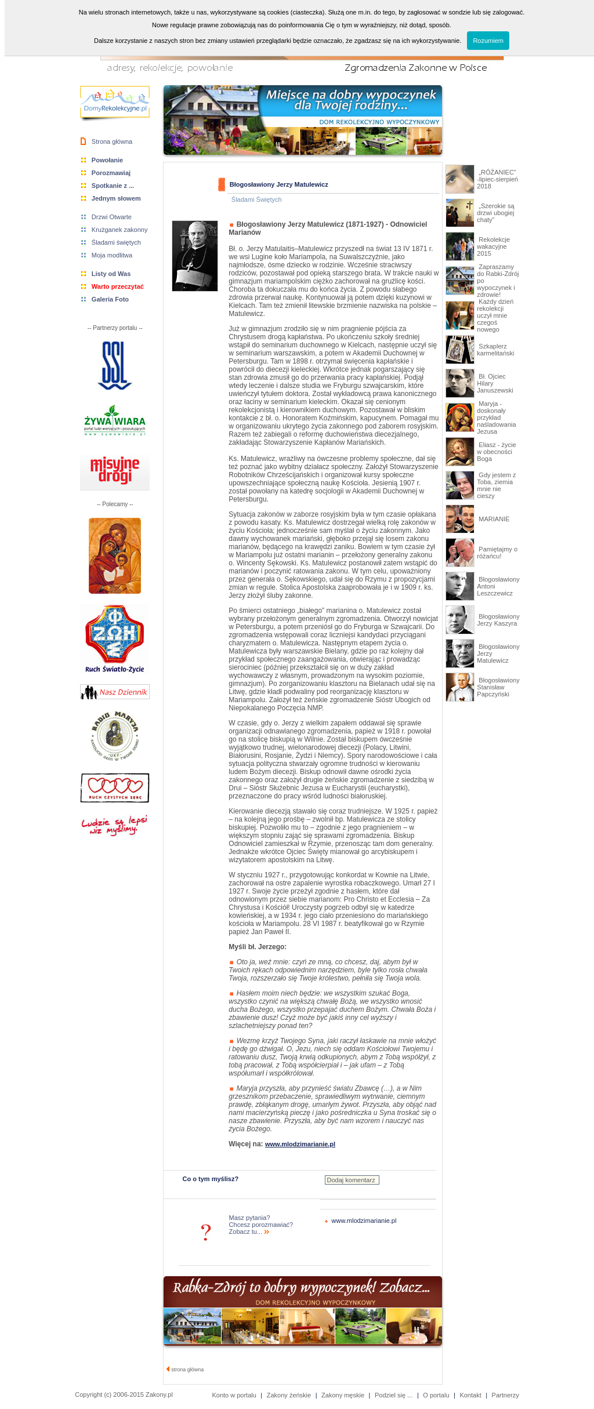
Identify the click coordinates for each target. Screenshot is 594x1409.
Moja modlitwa (112, 255)
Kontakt (470, 1395)
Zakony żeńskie (289, 1395)
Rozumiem (488, 40)
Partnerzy (505, 1395)
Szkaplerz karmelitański (495, 350)
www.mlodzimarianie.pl (364, 1220)
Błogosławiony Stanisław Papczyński (498, 687)
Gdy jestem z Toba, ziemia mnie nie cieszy (496, 485)
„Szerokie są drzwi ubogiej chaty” (495, 212)
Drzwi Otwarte (112, 216)
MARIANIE (493, 518)
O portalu (436, 1395)
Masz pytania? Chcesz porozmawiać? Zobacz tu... (261, 1224)
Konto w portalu (234, 1395)
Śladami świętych (116, 242)
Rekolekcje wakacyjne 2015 (493, 246)
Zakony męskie (342, 1395)
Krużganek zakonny (120, 229)
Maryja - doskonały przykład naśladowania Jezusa (496, 417)
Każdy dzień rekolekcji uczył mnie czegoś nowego (495, 315)
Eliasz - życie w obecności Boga (496, 451)
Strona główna (112, 141)
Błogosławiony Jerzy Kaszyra (498, 620)
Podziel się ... (393, 1395)
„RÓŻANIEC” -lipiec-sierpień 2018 (497, 179)
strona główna (185, 1369)
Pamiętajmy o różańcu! (497, 553)
